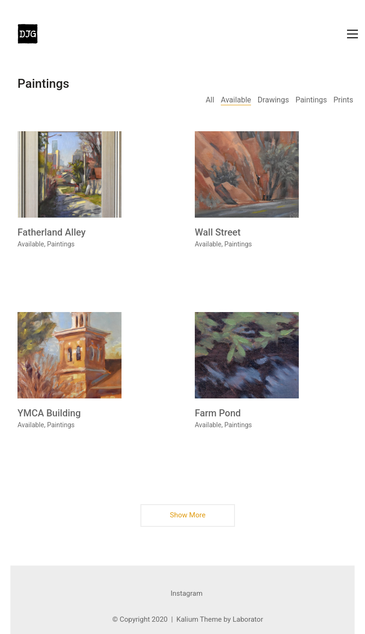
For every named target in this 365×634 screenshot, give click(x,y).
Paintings (311, 99)
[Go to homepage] (27, 34)
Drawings (273, 99)
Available (236, 99)
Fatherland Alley (51, 232)
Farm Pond (218, 413)
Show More (187, 518)
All (210, 99)
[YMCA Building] (69, 355)
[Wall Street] (247, 174)
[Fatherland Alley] (69, 174)
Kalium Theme (199, 619)
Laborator (248, 619)
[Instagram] (187, 594)
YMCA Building (49, 413)
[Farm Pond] (247, 355)
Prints (343, 99)
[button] (352, 34)
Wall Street (218, 232)
